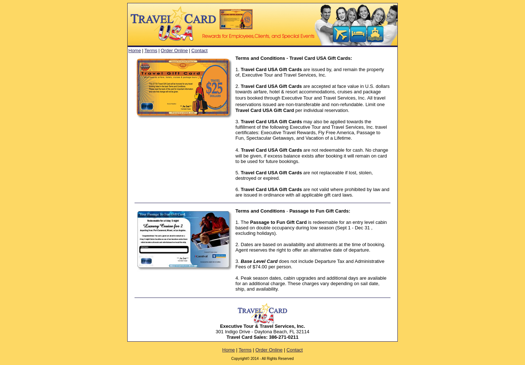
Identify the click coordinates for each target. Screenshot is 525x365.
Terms (150, 50)
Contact (199, 50)
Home (134, 50)
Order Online (174, 50)
